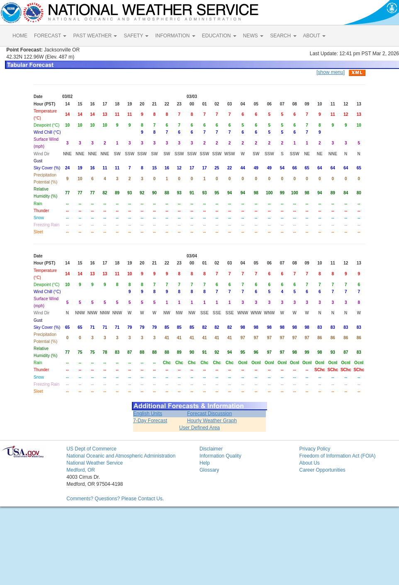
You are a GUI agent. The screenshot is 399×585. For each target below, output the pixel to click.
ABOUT (314, 36)
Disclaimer (211, 449)
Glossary (209, 470)
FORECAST (50, 36)
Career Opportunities (322, 470)
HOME (19, 36)
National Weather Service (94, 463)
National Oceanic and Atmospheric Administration (120, 456)
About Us (309, 463)
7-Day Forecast (150, 420)
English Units (147, 413)
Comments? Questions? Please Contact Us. (115, 499)
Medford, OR (80, 470)
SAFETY (136, 36)
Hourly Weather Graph (212, 420)
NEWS (253, 36)
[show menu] (330, 72)
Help (205, 463)
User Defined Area (199, 428)
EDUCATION (219, 36)
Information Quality (220, 456)
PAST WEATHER (95, 36)
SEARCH (283, 36)
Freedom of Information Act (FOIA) (337, 456)
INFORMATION (175, 36)
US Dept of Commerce (91, 449)
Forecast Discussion (209, 413)
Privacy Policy (314, 449)
